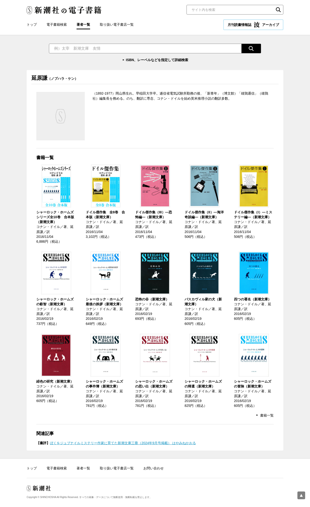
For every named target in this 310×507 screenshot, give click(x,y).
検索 (278, 9)
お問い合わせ (153, 468)
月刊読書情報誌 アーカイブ (253, 25)
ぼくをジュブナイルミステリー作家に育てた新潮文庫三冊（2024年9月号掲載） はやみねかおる (123, 443)
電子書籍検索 (56, 24)
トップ (32, 24)
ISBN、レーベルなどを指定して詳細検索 (157, 60)
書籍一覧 (267, 415)
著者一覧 (83, 24)
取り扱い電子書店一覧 (117, 24)
